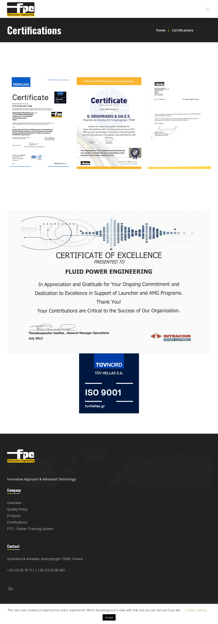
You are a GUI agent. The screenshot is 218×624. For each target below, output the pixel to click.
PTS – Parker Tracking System (30, 528)
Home (160, 30)
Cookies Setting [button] (195, 610)
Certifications (17, 522)
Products (14, 516)
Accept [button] (109, 617)
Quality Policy (17, 509)
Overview (14, 502)
